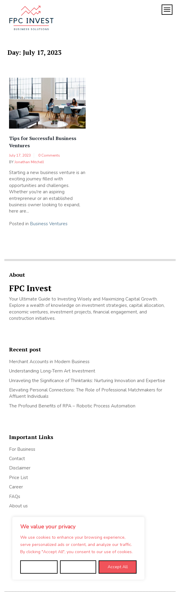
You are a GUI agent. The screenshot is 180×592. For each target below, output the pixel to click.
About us (18, 506)
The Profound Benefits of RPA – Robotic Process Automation (72, 406)
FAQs (14, 497)
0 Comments (49, 155)
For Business (22, 449)
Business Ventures (49, 224)
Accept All (118, 567)
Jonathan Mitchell (29, 162)
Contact (17, 459)
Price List (18, 478)
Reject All (78, 567)
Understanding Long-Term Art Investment (52, 371)
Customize (39, 567)
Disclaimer (19, 468)
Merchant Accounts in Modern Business (49, 362)
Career (16, 487)
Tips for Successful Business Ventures (42, 142)
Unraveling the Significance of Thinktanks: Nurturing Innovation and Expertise (87, 381)
